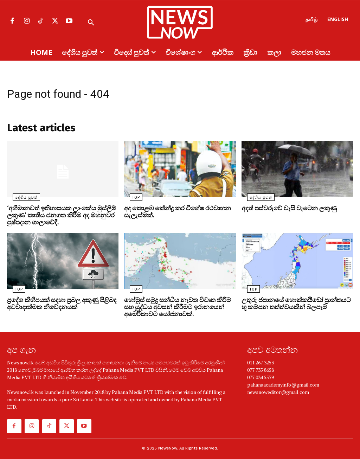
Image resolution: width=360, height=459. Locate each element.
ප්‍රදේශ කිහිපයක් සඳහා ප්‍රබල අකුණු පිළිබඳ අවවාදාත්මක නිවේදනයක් (56, 303)
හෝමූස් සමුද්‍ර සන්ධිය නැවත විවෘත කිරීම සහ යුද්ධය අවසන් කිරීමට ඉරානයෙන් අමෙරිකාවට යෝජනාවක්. (177, 306)
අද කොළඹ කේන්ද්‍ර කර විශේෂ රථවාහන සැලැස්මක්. (172, 213)
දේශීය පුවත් (20, 199)
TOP (130, 199)
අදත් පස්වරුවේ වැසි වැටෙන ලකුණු (285, 210)
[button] (91, 22)
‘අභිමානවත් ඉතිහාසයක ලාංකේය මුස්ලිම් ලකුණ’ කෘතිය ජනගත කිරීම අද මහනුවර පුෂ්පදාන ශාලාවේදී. (56, 216)
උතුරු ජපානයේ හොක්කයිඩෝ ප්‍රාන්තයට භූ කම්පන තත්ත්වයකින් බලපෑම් (294, 303)
